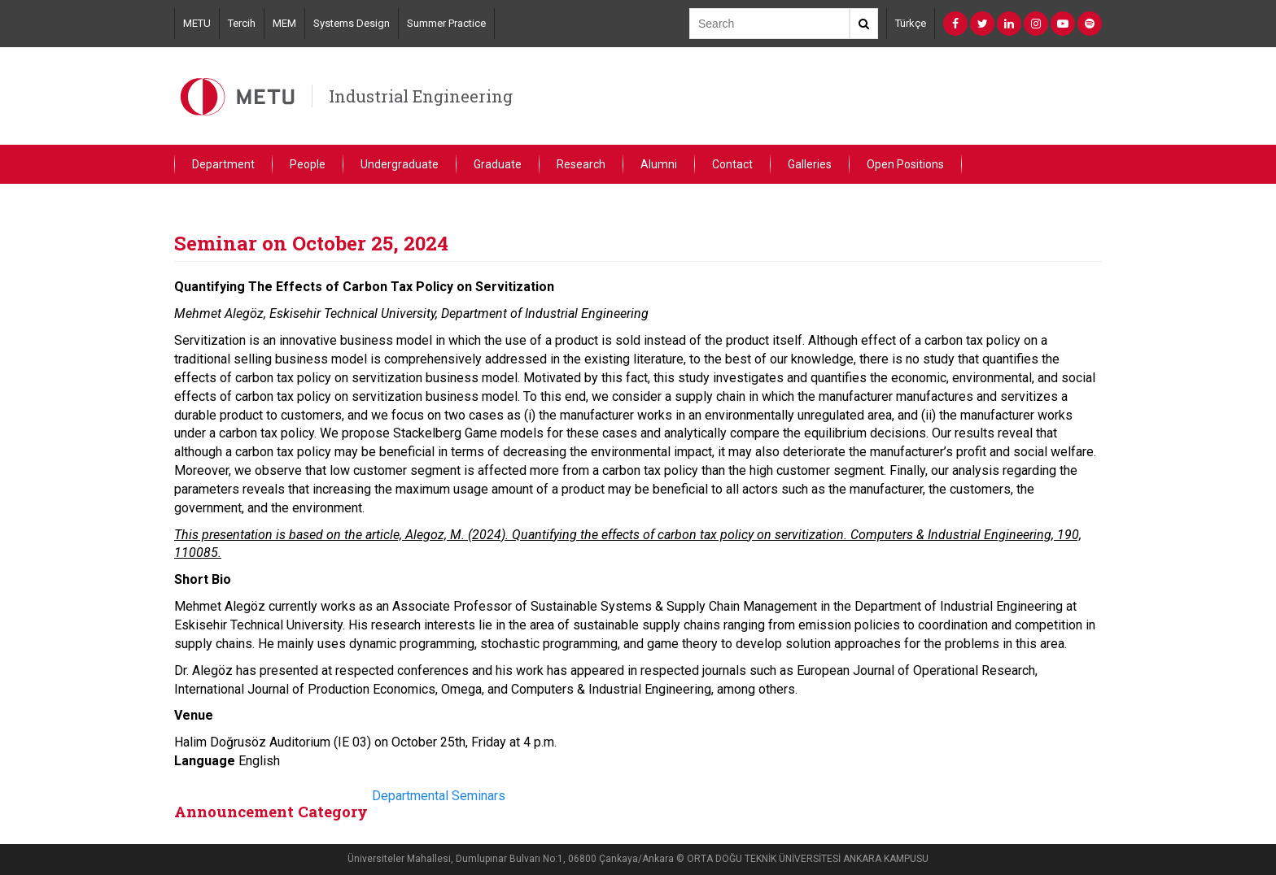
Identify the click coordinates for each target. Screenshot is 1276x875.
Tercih (242, 23)
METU (197, 23)
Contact (732, 164)
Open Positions (905, 164)
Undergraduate (400, 164)
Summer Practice (446, 23)
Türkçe (910, 23)
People (308, 164)
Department (223, 164)
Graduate (498, 164)
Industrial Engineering (421, 96)
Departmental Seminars (438, 795)
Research (581, 164)
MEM (284, 23)
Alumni (658, 164)
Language (204, 760)
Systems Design (351, 23)
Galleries (810, 164)
